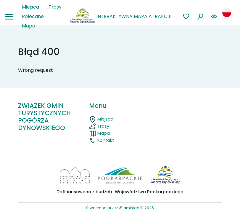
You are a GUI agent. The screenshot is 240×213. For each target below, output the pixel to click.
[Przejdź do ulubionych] (186, 17)
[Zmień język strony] (226, 12)
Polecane (33, 16)
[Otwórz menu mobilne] (9, 16)
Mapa (28, 25)
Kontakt (101, 140)
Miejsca (30, 7)
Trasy (55, 7)
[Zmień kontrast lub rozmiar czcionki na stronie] (214, 17)
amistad (129, 207)
